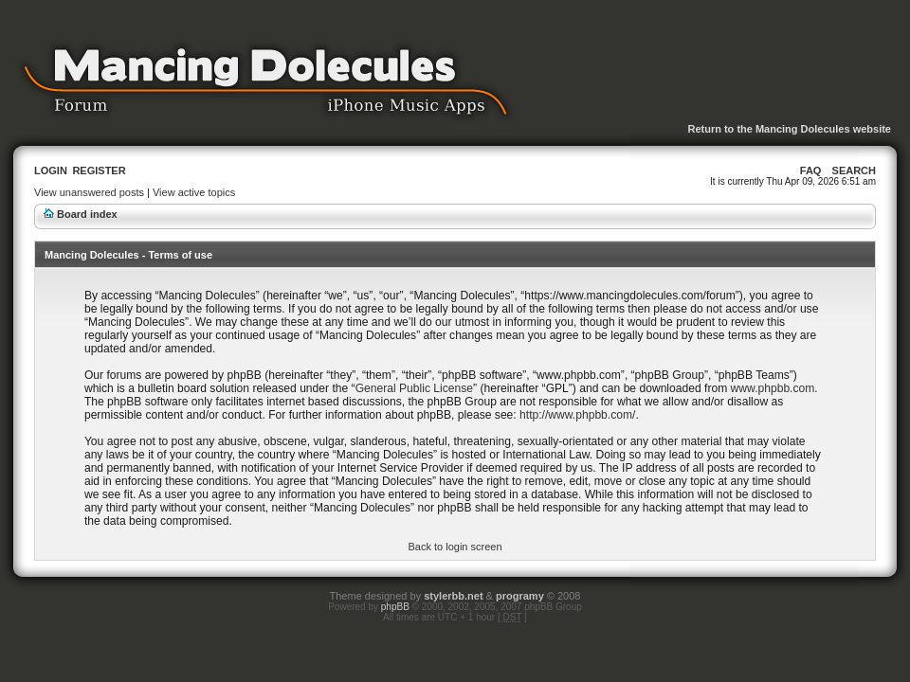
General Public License (414, 388)
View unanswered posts (89, 192)
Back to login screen (454, 546)
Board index (87, 214)
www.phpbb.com (773, 388)
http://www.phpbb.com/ (577, 415)
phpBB (395, 606)
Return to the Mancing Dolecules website (789, 129)
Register (98, 170)
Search (854, 170)
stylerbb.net (453, 595)
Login (50, 170)
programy (520, 595)
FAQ (811, 170)
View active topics (194, 192)
